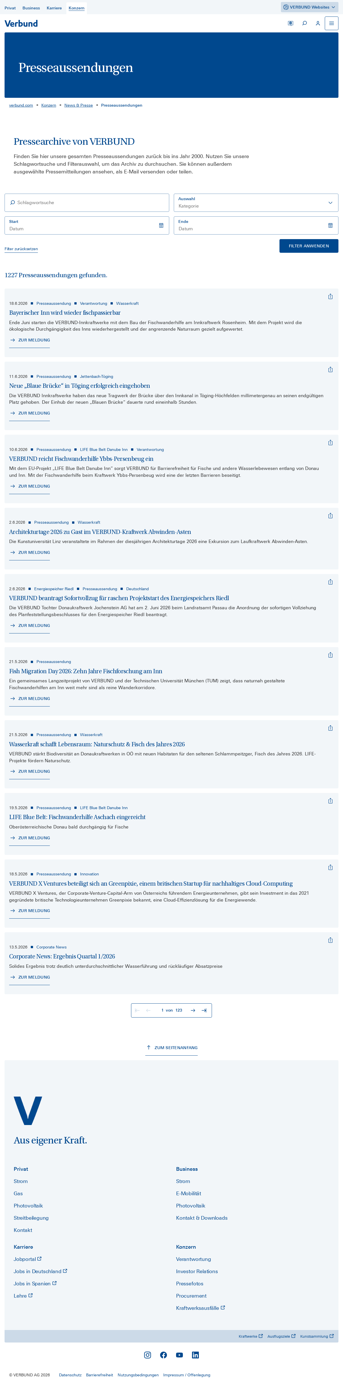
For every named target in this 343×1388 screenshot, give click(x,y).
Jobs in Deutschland (40, 1271)
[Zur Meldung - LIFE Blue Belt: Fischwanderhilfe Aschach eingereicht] (29, 838)
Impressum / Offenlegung (186, 1375)
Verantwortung (193, 1259)
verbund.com (21, 105)
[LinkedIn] (195, 1355)
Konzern (48, 105)
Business (187, 1169)
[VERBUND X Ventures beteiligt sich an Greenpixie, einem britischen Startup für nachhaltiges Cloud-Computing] (330, 867)
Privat (21, 1169)
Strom (21, 1181)
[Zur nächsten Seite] (193, 1010)
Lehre (23, 1296)
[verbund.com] (28, 1111)
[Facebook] (163, 1355)
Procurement (191, 1296)
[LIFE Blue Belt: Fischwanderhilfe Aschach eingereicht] (330, 800)
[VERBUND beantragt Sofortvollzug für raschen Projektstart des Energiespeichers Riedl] (330, 582)
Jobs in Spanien (35, 1284)
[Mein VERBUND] (318, 23)
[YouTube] (179, 1355)
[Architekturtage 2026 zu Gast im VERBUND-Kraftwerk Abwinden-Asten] (330, 515)
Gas (18, 1193)
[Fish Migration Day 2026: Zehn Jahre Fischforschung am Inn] (330, 655)
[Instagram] (147, 1355)
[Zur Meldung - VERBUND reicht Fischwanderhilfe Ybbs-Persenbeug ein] (29, 486)
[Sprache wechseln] (290, 23)
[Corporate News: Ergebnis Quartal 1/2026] (330, 940)
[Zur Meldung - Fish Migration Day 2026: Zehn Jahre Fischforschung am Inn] (29, 699)
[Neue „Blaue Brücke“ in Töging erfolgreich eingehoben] (330, 369)
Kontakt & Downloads (202, 1218)
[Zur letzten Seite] (204, 1010)
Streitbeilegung (31, 1218)
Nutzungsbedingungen (138, 1375)
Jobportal (28, 1259)
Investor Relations (197, 1271)
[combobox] (256, 203)
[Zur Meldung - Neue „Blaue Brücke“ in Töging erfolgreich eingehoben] (29, 413)
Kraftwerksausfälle (200, 1308)
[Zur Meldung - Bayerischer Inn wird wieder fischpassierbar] (29, 340)
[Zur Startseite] (21, 23)
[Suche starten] (304, 23)
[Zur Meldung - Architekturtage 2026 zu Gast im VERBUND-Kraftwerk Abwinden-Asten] (29, 552)
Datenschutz (70, 1375)
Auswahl (186, 198)
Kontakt (23, 1230)
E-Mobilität (188, 1193)
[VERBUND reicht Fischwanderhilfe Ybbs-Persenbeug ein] (330, 442)
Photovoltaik (28, 1206)
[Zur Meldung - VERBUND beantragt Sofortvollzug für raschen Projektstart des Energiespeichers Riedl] (29, 625)
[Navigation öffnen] (331, 23)
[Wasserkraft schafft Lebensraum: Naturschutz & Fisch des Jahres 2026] (330, 728)
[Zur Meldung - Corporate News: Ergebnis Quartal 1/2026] (29, 977)
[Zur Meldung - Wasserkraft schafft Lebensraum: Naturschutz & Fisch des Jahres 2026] (29, 771)
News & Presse (78, 105)
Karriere (23, 1247)
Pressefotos (189, 1284)
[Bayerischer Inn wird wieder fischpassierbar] (330, 296)
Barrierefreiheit (99, 1375)
